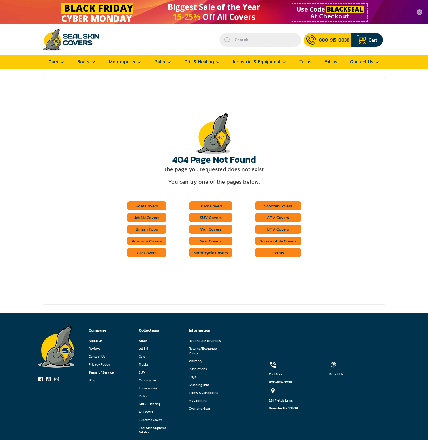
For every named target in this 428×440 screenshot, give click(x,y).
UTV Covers (280, 229)
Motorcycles (148, 381)
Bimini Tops (144, 229)
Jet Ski (143, 349)
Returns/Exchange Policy (203, 352)
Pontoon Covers (144, 241)
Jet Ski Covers (144, 217)
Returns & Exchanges (205, 342)
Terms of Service (101, 373)
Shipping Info (199, 386)
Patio (159, 62)
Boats (143, 342)
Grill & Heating (199, 62)
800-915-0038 (280, 383)
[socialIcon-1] (50, 381)
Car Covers (144, 253)
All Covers (146, 413)
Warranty (195, 362)
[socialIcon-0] (42, 381)
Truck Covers (210, 206)
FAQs (192, 378)
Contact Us (97, 357)
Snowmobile (148, 389)
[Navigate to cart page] (367, 40)
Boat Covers (144, 206)
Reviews (94, 349)
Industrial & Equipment (256, 62)
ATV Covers (280, 217)
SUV (142, 373)
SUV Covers (210, 217)
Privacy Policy (99, 365)
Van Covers (210, 229)
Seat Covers (210, 241)
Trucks (144, 365)
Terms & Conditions (203, 394)
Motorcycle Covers (210, 253)
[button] (114, 331)
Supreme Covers (151, 421)
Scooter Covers (280, 206)
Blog (92, 381)
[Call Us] (327, 40)
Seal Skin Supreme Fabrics (152, 431)
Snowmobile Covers (280, 241)
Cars (142, 357)
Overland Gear (199, 409)
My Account (198, 402)
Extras (280, 253)
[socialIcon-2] (58, 381)
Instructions (198, 370)
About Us (96, 342)
